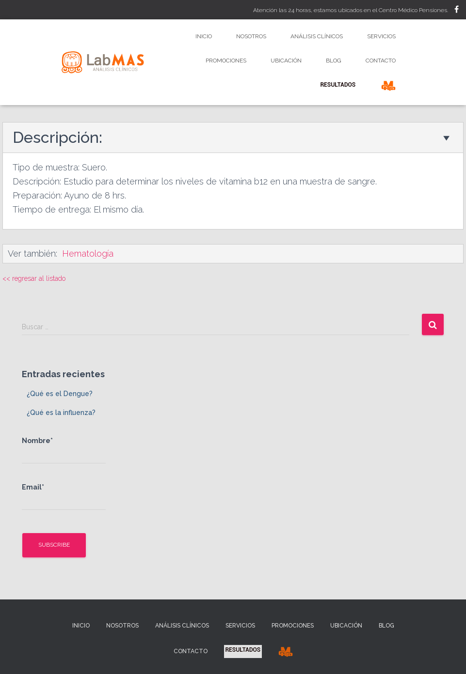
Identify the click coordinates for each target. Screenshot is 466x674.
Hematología (87, 253)
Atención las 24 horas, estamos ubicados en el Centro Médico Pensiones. (350, 10)
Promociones (226, 60)
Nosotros (251, 36)
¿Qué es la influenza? (61, 412)
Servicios (381, 36)
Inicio (203, 36)
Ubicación (286, 60)
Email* (64, 496)
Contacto (381, 60)
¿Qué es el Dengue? (60, 394)
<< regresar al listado (33, 278)
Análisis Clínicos (316, 36)
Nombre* (64, 450)
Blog (333, 60)
